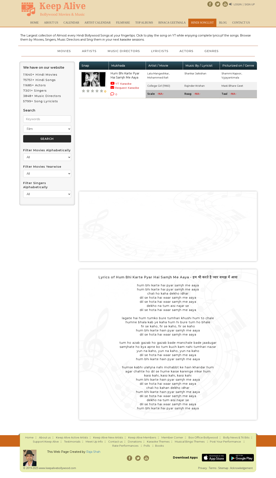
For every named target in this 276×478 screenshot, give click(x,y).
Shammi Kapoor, (231, 73)
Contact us (241, 22)
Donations (135, 441)
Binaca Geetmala (172, 22)
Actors (187, 51)
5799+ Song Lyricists (40, 101)
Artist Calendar (97, 22)
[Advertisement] (168, 226)
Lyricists (160, 51)
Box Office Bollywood (203, 437)
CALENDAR (71, 22)
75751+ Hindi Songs (39, 80)
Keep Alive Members (142, 437)
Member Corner (172, 437)
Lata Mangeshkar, (158, 73)
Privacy (202, 468)
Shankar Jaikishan (195, 73)
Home (34, 22)
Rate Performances (125, 445)
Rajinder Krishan (194, 85)
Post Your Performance (225, 441)
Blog (223, 22)
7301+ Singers (35, 90)
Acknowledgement (241, 468)
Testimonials (72, 441)
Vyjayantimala (230, 77)
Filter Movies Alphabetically (47, 150)
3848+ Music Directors (42, 96)
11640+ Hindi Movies (40, 74)
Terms (212, 468)
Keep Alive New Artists (108, 437)
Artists (88, 51)
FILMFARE (123, 22)
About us (51, 22)
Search (29, 110)
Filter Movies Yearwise (42, 166)
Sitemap (223, 468)
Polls (147, 445)
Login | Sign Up (244, 4)
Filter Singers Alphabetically (35, 185)
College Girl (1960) (158, 85)
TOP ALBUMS (144, 22)
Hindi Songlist (202, 22)
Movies (63, 51)
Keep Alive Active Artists (72, 437)
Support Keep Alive (46, 441)
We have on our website (43, 67)
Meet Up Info (94, 441)
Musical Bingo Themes (189, 441)
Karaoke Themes (158, 441)
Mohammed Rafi (157, 77)
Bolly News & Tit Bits (236, 437)
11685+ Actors (34, 85)
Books (159, 445)
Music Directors (123, 51)
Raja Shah (93, 452)
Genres (213, 51)
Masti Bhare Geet (232, 85)
